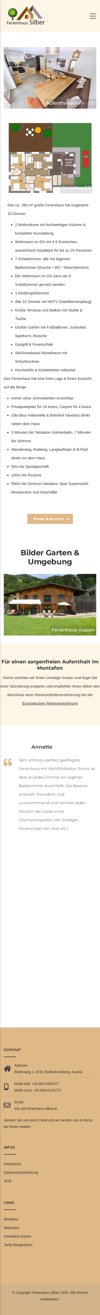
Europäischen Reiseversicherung (50, 703)
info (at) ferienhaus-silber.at (35, 1109)
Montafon (11, 1219)
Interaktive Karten (17, 1236)
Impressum (12, 1164)
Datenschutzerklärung (21, 1172)
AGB (7, 1181)
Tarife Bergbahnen (18, 1245)
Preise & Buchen (48, 519)
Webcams (11, 1228)
